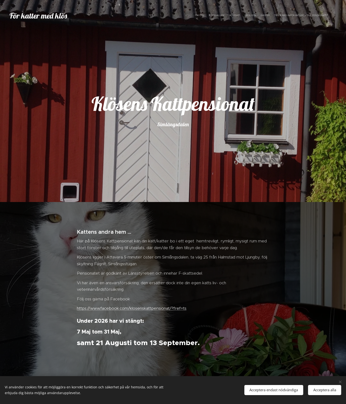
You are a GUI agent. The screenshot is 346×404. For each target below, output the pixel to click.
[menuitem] (303, 16)
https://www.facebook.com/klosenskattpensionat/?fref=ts (131, 308)
